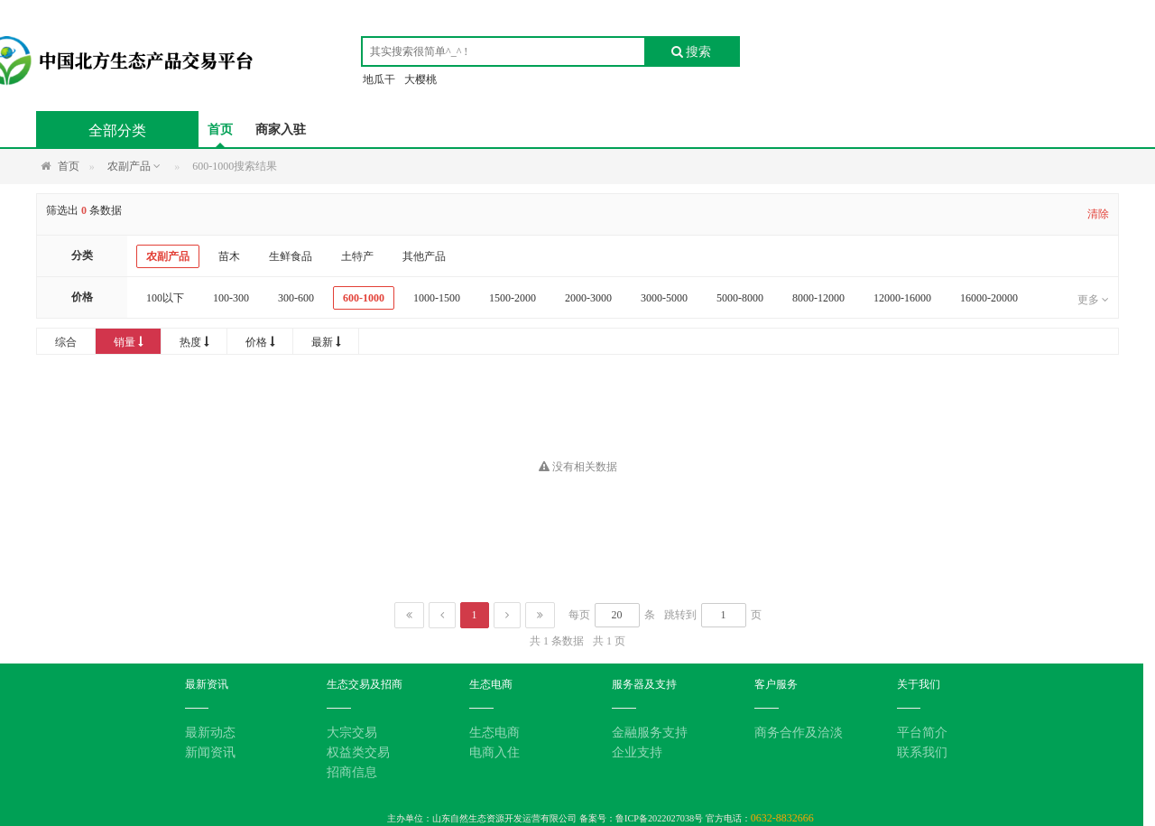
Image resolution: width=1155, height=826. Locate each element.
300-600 (296, 298)
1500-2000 (512, 298)
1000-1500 (436, 298)
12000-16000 (902, 298)
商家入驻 (280, 129)
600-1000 (363, 298)
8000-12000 (818, 298)
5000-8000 (739, 298)
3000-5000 (664, 298)
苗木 (229, 256)
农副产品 (167, 256)
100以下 (165, 298)
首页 (220, 129)
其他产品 (424, 256)
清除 (1098, 214)
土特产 (357, 256)
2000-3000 (588, 298)
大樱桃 (420, 79)
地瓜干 (379, 79)
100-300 (231, 298)
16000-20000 (989, 298)
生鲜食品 (290, 256)
